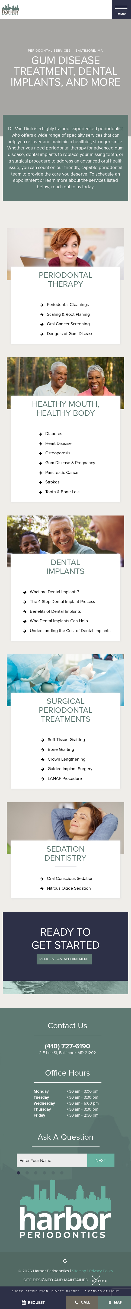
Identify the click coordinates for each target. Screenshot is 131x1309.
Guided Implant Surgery (70, 769)
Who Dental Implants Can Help (59, 621)
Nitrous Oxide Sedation (69, 888)
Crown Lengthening (66, 759)
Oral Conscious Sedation (70, 878)
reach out (60, 186)
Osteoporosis (57, 453)
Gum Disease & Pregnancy (70, 463)
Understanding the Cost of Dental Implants (70, 630)
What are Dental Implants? (54, 592)
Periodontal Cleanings (68, 304)
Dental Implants (66, 566)
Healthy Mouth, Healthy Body (65, 408)
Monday (41, 1091)
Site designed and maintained (65, 1280)
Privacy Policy (101, 1271)
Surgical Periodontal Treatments (65, 710)
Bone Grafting (61, 749)
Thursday (42, 1109)
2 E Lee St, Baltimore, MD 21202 (67, 1052)
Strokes (52, 482)
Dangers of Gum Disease (70, 333)
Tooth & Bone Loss (62, 492)
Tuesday (41, 1097)
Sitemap (79, 1271)
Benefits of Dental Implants (55, 611)
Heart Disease (58, 443)
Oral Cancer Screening (68, 324)
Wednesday (44, 1103)
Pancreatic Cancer (62, 472)
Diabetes (53, 433)
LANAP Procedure (65, 778)
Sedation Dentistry (65, 853)
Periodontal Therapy (65, 279)
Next (100, 1160)
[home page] (10, 9)
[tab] (18, 1173)
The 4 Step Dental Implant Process (62, 601)
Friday (39, 1115)
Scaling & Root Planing (68, 314)
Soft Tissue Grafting (66, 739)
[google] (65, 1261)
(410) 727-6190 (67, 1046)
